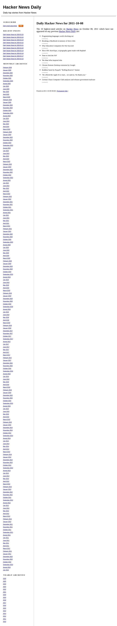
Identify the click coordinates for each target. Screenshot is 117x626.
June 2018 (6, 314)
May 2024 (6, 124)
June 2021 (6, 218)
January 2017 (7, 360)
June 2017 (6, 347)
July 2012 (6, 505)
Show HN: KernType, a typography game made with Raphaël (64, 51)
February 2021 (7, 228)
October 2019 (7, 271)
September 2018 (8, 306)
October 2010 (7, 562)
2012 (4, 616)
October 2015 (7, 400)
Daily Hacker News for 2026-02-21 (13, 45)
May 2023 (6, 156)
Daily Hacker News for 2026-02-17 (13, 56)
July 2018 (6, 312)
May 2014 (6, 446)
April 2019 (6, 288)
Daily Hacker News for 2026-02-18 (13, 53)
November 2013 (8, 462)
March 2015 (6, 419)
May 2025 (6, 91)
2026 (4, 578)
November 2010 (8, 559)
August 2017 (7, 341)
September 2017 (8, 339)
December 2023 (8, 137)
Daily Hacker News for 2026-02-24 (13, 37)
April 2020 (6, 255)
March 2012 (6, 516)
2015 (4, 608)
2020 (4, 594)
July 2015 (6, 409)
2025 (4, 581)
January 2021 (7, 231)
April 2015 (6, 417)
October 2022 (7, 175)
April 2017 (6, 352)
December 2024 (8, 105)
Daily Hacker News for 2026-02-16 (13, 59)
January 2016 (7, 392)
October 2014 (7, 433)
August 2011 (7, 535)
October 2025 (7, 78)
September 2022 (8, 177)
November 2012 (8, 495)
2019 (4, 597)
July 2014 (6, 441)
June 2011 (6, 540)
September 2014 (8, 435)
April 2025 (6, 94)
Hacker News (72, 29)
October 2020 (7, 239)
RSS (21, 26)
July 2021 (6, 215)
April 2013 (6, 481)
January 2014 (7, 457)
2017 (4, 603)
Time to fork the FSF (49, 55)
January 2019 (7, 296)
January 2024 (7, 134)
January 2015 (7, 425)
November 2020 (8, 237)
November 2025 (8, 75)
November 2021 (8, 204)
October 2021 (7, 207)
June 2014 (6, 443)
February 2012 (7, 519)
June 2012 (6, 508)
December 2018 (8, 298)
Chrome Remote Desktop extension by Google (58, 65)
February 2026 (7, 67)
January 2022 (7, 199)
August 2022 (7, 180)
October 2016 (7, 368)
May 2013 (6, 478)
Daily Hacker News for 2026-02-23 (13, 40)
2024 (4, 584)
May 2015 (6, 414)
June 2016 (6, 379)
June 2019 (6, 282)
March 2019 (6, 290)
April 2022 (6, 191)
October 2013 (7, 465)
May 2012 (6, 511)
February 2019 (7, 293)
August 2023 (7, 148)
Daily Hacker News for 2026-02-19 (13, 50)
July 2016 (6, 376)
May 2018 (6, 317)
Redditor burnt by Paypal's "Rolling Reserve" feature (61, 70)
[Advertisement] (77, 116)
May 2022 (6, 188)
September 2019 (8, 274)
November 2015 (8, 398)
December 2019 (8, 266)
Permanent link (62, 91)
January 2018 (7, 328)
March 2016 (6, 387)
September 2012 (8, 500)
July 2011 (6, 538)
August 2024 (7, 116)
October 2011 (7, 529)
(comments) (45, 38)
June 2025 (6, 89)
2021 (4, 592)
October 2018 (7, 304)
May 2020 (6, 253)
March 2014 (6, 452)
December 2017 (8, 331)
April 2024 (6, 126)
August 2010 (7, 567)
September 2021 (8, 210)
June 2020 (6, 250)
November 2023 (8, 140)
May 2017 (6, 349)
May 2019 (6, 285)
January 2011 (7, 554)
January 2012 (7, 521)
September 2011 (8, 532)
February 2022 (7, 196)
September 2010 (8, 564)
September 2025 (8, 81)
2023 (4, 586)
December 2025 (8, 73)
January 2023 (7, 167)
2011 (4, 619)
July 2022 (6, 183)
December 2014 (8, 427)
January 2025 (7, 102)
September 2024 (8, 113)
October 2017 (7, 336)
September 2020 (8, 242)
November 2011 (8, 527)
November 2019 (8, 269)
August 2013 (7, 470)
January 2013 (7, 489)
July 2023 (6, 151)
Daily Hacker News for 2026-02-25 (13, 34)
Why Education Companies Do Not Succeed (58, 46)
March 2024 (6, 129)
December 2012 (8, 492)
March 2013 (6, 484)
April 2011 (6, 546)
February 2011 (7, 551)
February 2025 (7, 100)
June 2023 (6, 153)
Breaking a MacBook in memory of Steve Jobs (58, 41)
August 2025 (7, 83)
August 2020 (7, 245)
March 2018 (6, 323)
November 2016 (8, 366)
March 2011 (6, 548)
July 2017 (6, 344)
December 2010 (8, 556)
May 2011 (6, 543)
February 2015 (7, 422)
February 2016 (7, 390)
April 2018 (6, 320)
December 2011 (8, 524)
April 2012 (6, 513)
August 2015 (7, 406)
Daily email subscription (10, 26)
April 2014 (6, 449)
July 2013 (6, 473)
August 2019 (7, 277)
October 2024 (7, 110)
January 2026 (7, 70)
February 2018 (7, 325)
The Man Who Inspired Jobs (52, 60)
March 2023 (6, 161)
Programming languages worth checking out (57, 36)
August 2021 (7, 212)
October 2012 (7, 497)
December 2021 (8, 202)
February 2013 (7, 486)
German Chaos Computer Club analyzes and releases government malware (68, 80)
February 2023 (7, 164)
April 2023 (6, 159)
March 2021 (6, 226)
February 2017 (7, 357)
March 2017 (6, 355)
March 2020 (6, 258)
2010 (4, 621)
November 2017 (8, 333)
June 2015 (6, 411)
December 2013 (8, 460)
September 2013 (8, 468)
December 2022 (8, 169)
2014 (4, 611)
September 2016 (8, 371)
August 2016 (7, 374)
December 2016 (8, 363)
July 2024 (6, 118)
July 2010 (6, 570)
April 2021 (6, 223)
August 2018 (7, 309)
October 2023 (7, 143)
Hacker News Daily (22, 7)
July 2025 (6, 86)
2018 (4, 600)
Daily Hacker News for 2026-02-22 (13, 42)
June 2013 (6, 476)
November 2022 (8, 172)
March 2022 (6, 194)
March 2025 (6, 97)
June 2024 (6, 121)
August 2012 (7, 503)
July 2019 (6, 280)
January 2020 (7, 263)
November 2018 (8, 301)
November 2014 (8, 430)
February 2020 (7, 261)
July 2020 (6, 247)
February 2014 (7, 454)
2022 (4, 589)
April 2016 (6, 384)
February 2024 (7, 132)
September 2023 (8, 145)
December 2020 (8, 234)
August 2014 (7, 438)
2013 (4, 613)
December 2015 (8, 395)
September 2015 (8, 403)
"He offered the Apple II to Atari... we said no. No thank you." (64, 75)
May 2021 (6, 220)
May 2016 (6, 382)
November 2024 (8, 108)
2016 (4, 605)
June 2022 (6, 185)
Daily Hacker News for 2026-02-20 (13, 48)
